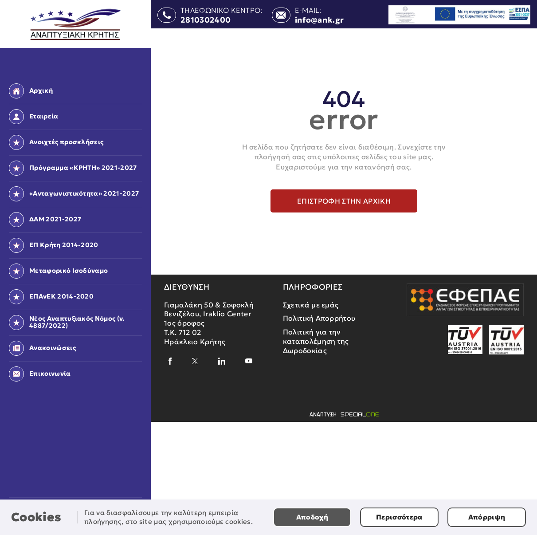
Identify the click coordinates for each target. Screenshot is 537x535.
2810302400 (205, 20)
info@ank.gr (319, 20)
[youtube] (249, 361)
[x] (195, 361)
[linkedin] (222, 361)
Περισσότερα (399, 517)
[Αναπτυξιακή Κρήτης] (75, 25)
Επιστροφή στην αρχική (344, 201)
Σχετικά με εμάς (311, 304)
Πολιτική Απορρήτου (319, 318)
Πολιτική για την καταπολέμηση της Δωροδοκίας (316, 341)
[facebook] (170, 361)
